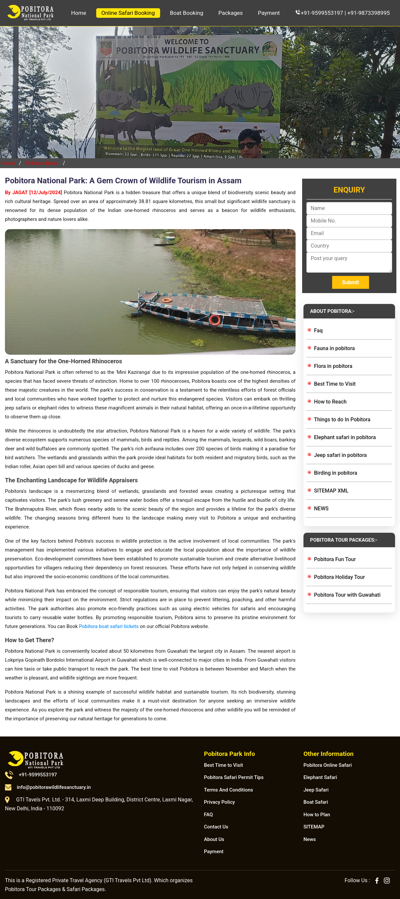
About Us (214, 839)
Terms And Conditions (228, 790)
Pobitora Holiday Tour (339, 577)
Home (78, 13)
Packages (230, 13)
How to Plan (316, 815)
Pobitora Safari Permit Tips (234, 777)
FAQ (208, 815)
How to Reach (330, 402)
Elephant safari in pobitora (345, 437)
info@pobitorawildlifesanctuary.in (48, 787)
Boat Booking (186, 13)
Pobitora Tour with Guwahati (347, 595)
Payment (269, 13)
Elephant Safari (320, 777)
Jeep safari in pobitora (340, 455)
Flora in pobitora (333, 366)
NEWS (321, 508)
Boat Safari (315, 802)
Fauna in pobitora (334, 348)
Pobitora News (42, 163)
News (309, 839)
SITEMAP (314, 827)
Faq (318, 330)
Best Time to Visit (335, 384)
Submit (350, 282)
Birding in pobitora (335, 473)
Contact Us (216, 827)
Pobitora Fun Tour (335, 559)
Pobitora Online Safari (327, 765)
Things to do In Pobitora (342, 419)
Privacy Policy (219, 802)
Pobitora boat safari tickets (108, 626)
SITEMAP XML (331, 491)
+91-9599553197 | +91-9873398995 (342, 13)
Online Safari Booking (128, 13)
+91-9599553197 (31, 775)
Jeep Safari (316, 790)
